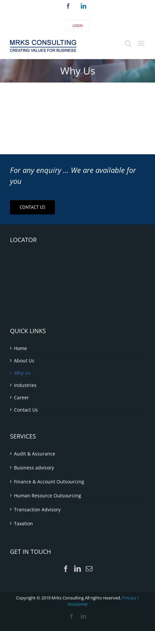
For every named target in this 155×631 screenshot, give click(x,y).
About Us (24, 360)
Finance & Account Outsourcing (49, 481)
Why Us (22, 373)
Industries (25, 385)
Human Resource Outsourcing (47, 495)
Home (20, 348)
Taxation (23, 523)
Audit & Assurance (34, 453)
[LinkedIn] (77, 569)
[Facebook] (66, 569)
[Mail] (89, 569)
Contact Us (26, 410)
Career (21, 397)
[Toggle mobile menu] (141, 43)
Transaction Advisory (37, 509)
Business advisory (34, 467)
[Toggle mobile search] (128, 43)
